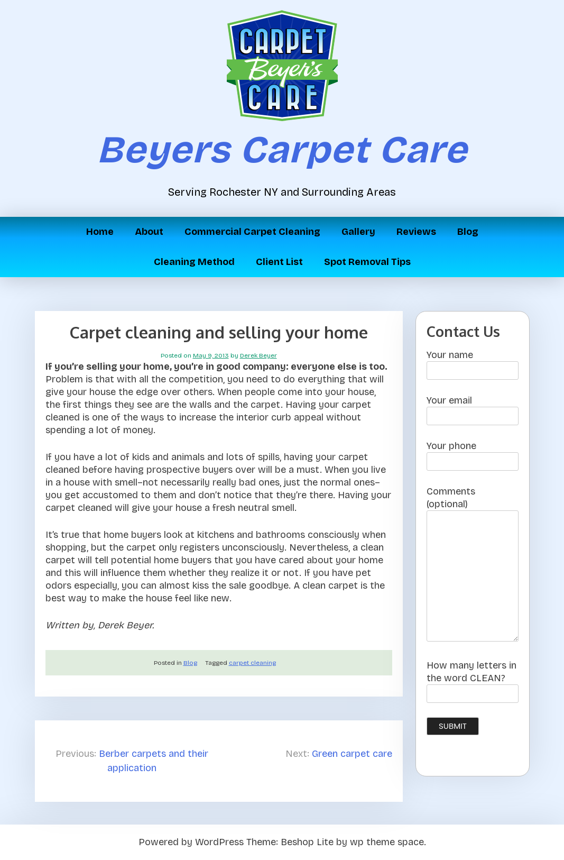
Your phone (473, 453)
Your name (473, 362)
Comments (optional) (473, 565)
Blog (467, 231)
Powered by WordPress (191, 842)
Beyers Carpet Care (282, 149)
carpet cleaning (252, 662)
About (149, 231)
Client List (279, 262)
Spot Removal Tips (367, 262)
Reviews (416, 231)
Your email (473, 408)
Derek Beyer (258, 355)
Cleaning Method (194, 262)
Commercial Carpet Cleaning (252, 231)
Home (100, 231)
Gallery (358, 231)
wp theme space (387, 842)
